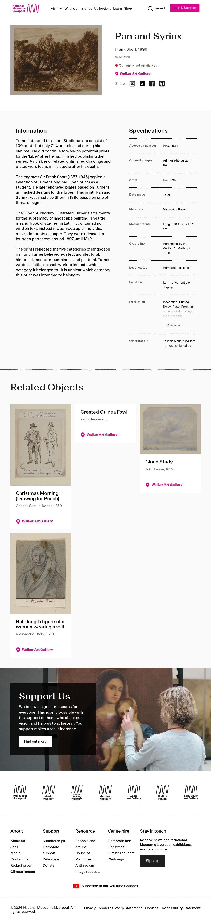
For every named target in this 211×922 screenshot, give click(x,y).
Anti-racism (84, 865)
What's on (72, 8)
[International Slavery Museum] (77, 792)
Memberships (54, 841)
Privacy (90, 908)
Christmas (116, 847)
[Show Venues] (60, 8)
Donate (49, 865)
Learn (117, 8)
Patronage (51, 859)
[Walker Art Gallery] (134, 792)
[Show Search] (156, 8)
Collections (102, 8)
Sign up (152, 861)
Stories (86, 8)
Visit (54, 8)
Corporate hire (119, 841)
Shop (128, 8)
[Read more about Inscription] (180, 314)
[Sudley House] (162, 792)
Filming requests (121, 853)
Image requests (88, 872)
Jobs (14, 847)
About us (17, 841)
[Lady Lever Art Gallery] (191, 792)
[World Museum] (48, 792)
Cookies (152, 908)
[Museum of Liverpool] (19, 792)
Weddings (116, 859)
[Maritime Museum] (105, 792)
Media (15, 853)
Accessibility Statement (181, 908)
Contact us (19, 859)
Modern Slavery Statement (120, 908)
